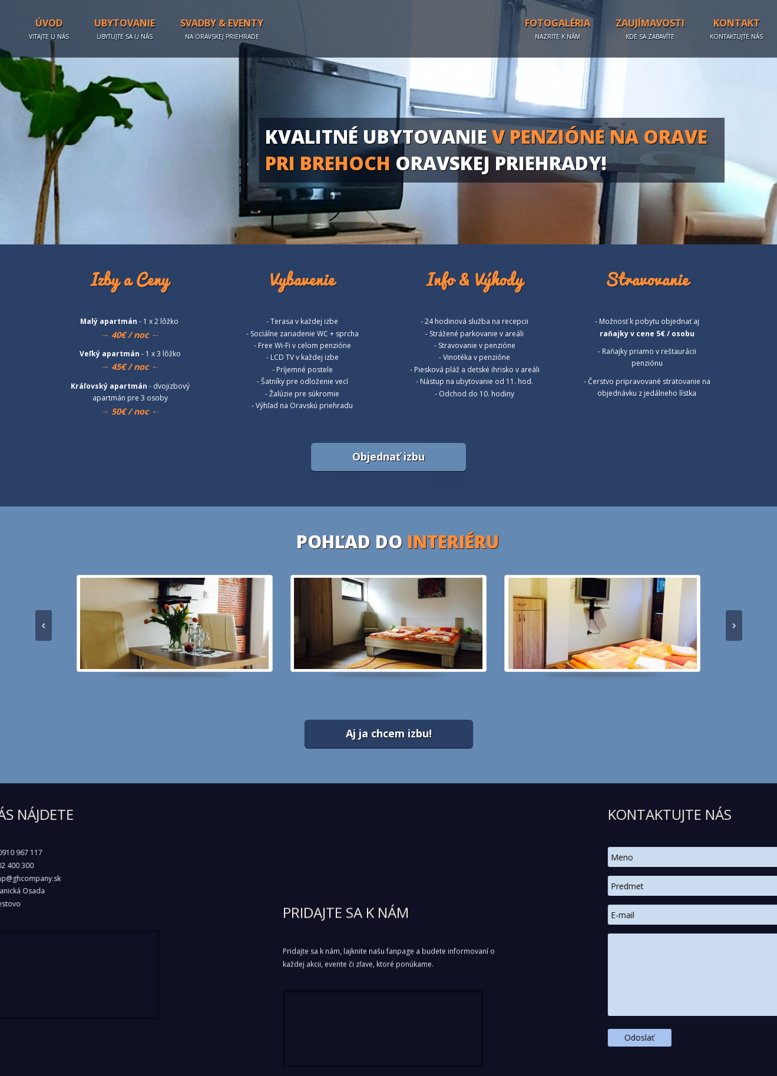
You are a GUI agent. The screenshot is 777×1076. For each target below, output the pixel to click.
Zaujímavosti (650, 28)
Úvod (49, 28)
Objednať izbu (388, 456)
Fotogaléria (557, 28)
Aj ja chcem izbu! (389, 733)
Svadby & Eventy (221, 28)
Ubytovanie (124, 28)
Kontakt (736, 28)
